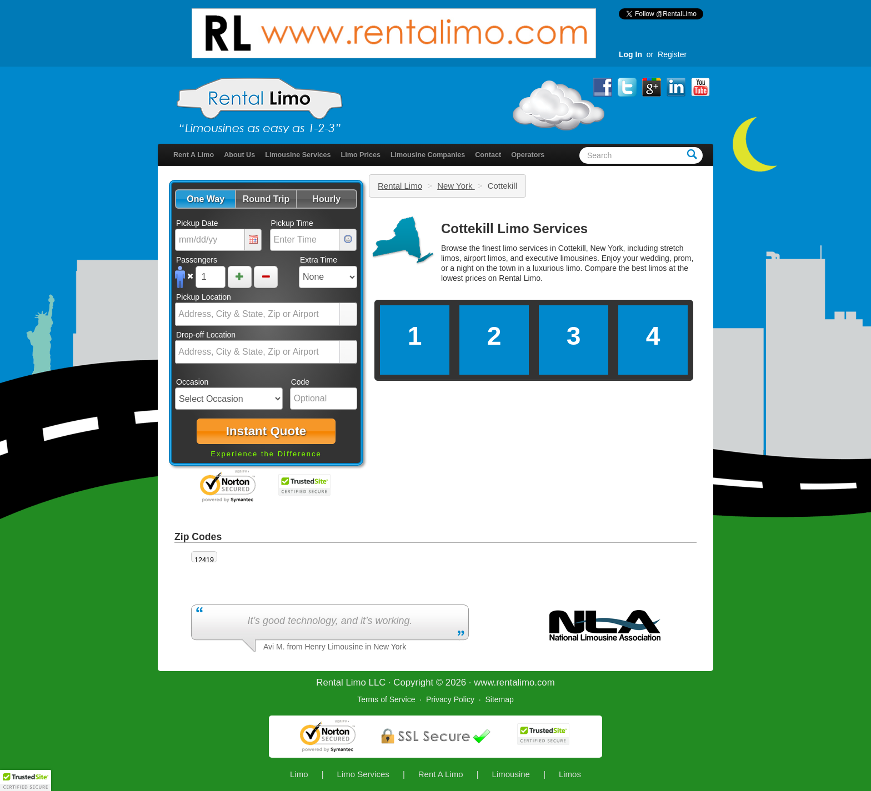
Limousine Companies (428, 155)
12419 (204, 560)
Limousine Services (298, 155)
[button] (205, 199)
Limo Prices (361, 155)
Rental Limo (400, 185)
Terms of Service (386, 699)
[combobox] (258, 314)
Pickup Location (203, 297)
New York (456, 185)
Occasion (192, 381)
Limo (299, 774)
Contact (488, 155)
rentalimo (515, 682)
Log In (630, 54)
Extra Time (318, 259)
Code (300, 381)
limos (658, 268)
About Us (239, 155)
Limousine (511, 774)
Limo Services (363, 774)
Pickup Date (197, 223)
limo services (525, 248)
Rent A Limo (193, 155)
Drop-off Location (206, 334)
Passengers (196, 259)
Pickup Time (292, 223)
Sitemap (499, 699)
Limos (570, 774)
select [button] (348, 314)
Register (672, 54)
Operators (527, 155)
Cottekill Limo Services (514, 228)
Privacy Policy (450, 699)
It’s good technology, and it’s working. (329, 620)
